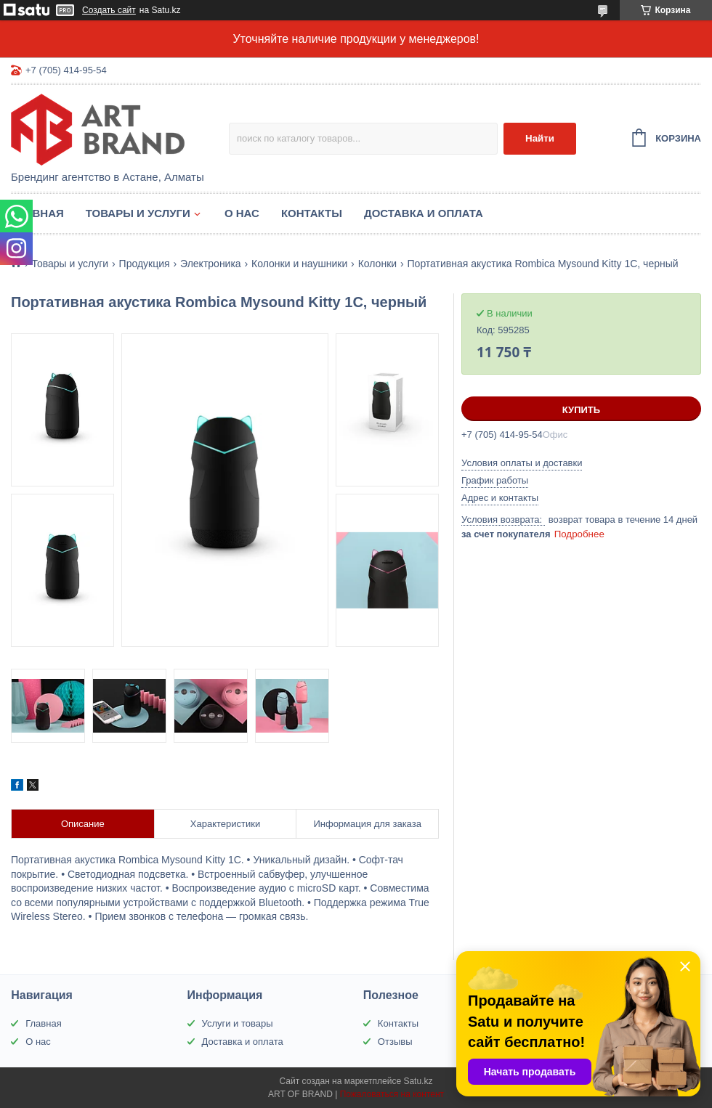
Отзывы (395, 1041)
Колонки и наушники (299, 263)
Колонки (377, 263)
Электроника (210, 263)
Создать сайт (109, 10)
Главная (37, 213)
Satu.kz (417, 1081)
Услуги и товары (237, 1023)
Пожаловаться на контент (392, 1094)
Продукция (144, 263)
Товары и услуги (138, 213)
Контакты (311, 213)
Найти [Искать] (539, 138)
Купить (581, 409)
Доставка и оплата (423, 213)
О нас (241, 213)
